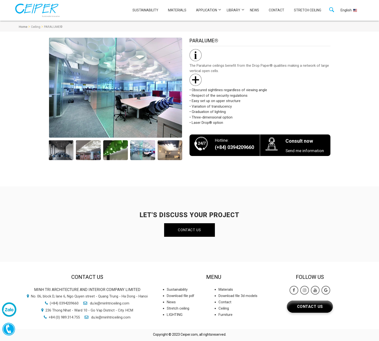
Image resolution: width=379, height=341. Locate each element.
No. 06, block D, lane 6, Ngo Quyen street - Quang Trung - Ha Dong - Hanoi (89, 296)
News (254, 10)
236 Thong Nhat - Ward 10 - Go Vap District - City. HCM (89, 310)
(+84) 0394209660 (64, 303)
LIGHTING (174, 314)
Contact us (189, 230)
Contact (276, 10)
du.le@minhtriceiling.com (109, 303)
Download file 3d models (238, 296)
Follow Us (310, 277)
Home (23, 27)
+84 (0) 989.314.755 (64, 317)
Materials (177, 10)
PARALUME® (53, 27)
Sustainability (145, 10)
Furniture (226, 314)
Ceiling (35, 27)
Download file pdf (180, 296)
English (346, 10)
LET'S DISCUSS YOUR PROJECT (189, 215)
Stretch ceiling (307, 10)
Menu (213, 277)
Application (206, 10)
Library (233, 10)
